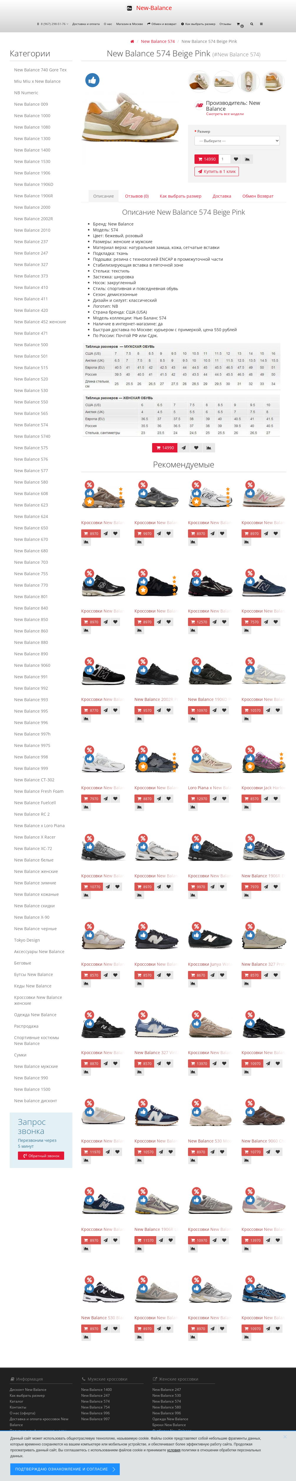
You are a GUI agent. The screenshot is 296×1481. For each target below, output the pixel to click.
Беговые (22, 963)
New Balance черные (35, 928)
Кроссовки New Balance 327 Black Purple (175, 964)
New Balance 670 (31, 539)
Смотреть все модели (225, 113)
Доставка (222, 196)
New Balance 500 (31, 344)
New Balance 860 (31, 631)
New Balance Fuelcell (35, 802)
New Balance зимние (35, 883)
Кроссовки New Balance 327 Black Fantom (176, 787)
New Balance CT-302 (34, 779)
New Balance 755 (31, 573)
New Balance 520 (31, 379)
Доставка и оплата (86, 24)
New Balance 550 (31, 402)
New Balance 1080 (32, 127)
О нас (108, 24)
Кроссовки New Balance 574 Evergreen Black (125, 699)
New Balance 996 (31, 722)
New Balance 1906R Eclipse (268, 875)
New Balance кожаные (36, 894)
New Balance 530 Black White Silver (116, 1317)
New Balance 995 (31, 711)
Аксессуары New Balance (39, 951)
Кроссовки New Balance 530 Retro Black (121, 1052)
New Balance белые (34, 860)
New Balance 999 (31, 768)
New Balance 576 (31, 459)
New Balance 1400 (32, 150)
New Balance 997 (95, 1418)
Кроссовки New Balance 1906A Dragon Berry (232, 611)
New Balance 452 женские (40, 321)
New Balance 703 (31, 562)
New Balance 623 (31, 505)
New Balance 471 (31, 333)
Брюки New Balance (169, 1424)
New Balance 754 (95, 1407)
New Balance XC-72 (33, 848)
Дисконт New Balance (28, 1389)
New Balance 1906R (33, 195)
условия (173, 1450)
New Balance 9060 (32, 665)
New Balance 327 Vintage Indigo (166, 1052)
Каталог (16, 1401)
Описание (103, 196)
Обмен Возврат (258, 196)
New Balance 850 (31, 619)
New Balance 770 (31, 585)
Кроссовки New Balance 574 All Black (171, 611)
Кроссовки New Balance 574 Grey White (227, 1229)
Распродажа (26, 1026)
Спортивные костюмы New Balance (36, 1040)
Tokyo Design (27, 940)
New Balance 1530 (32, 161)
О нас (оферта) (22, 1413)
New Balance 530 (31, 390)
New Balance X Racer (35, 837)
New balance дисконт (35, 1100)
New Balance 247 (31, 253)
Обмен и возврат (162, 24)
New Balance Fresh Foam (39, 791)
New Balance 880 (31, 642)
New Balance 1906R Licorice (161, 1229)
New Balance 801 (31, 596)
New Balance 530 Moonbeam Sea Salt (225, 1141)
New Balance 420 (31, 310)
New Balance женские (36, 871)
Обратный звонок (40, 1155)
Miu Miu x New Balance (37, 81)
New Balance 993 (31, 699)
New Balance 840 (31, 608)
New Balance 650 (31, 528)
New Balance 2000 (32, 207)
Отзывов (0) (137, 196)
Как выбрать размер (198, 24)
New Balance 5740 (32, 436)
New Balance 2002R (33, 218)
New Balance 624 (31, 516)
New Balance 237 (31, 241)
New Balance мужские (36, 1066)
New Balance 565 (31, 413)
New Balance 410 (31, 287)
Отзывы (225, 24)
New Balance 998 (31, 757)
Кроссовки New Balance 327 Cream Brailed (124, 964)
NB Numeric (26, 92)
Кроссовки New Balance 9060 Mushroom (121, 522)
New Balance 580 (31, 482)
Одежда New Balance (35, 1014)
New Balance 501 (31, 356)
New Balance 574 (31, 425)
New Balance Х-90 (31, 917)
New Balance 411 (31, 299)
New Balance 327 (31, 264)
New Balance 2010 (32, 230)
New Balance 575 (31, 447)
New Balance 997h (32, 734)
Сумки (20, 1055)
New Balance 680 (31, 550)
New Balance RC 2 (32, 814)
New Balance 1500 (32, 1089)
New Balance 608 (31, 493)
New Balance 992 (31, 688)
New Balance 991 (31, 676)
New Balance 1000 (32, 115)
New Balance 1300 (32, 138)
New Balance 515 (31, 367)
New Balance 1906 (32, 173)
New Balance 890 (31, 654)
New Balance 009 (31, 104)
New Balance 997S (32, 745)
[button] (240, 24)
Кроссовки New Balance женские (38, 1000)
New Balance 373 (31, 276)
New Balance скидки (34, 905)
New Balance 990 (31, 1078)
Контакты (18, 1407)
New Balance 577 (31, 470)
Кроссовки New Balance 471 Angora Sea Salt (125, 1141)
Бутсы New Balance (33, 974)
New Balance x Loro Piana (39, 825)
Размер (203, 131)
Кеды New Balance (32, 986)
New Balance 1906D (33, 184)
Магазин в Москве (129, 24)
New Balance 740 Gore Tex (40, 70)
